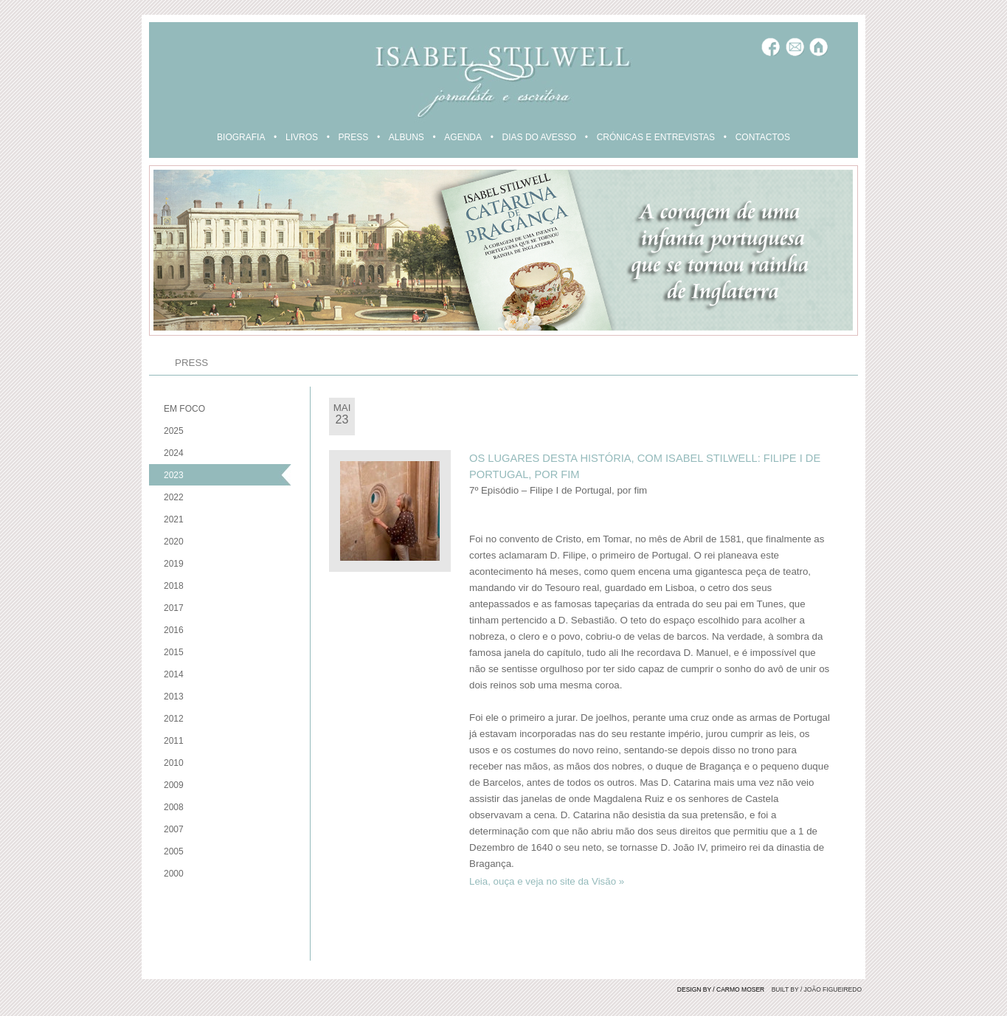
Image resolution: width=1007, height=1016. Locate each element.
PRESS (354, 137)
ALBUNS (406, 137)
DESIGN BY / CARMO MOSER (720, 989)
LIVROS (302, 137)
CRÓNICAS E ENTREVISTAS (656, 137)
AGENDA (463, 137)
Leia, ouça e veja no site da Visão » (546, 881)
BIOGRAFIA (241, 137)
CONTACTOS (763, 137)
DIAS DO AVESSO (539, 137)
